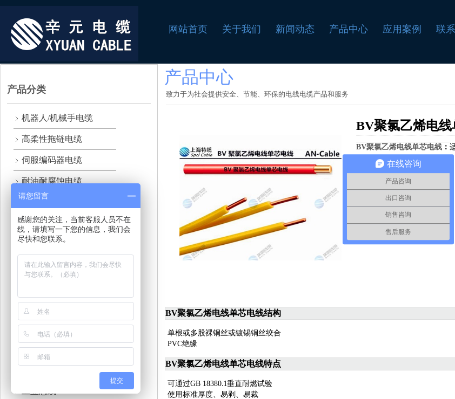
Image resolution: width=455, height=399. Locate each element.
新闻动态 (295, 29)
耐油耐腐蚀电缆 (52, 180)
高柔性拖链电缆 (52, 138)
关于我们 (241, 29)
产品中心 (348, 29)
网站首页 (188, 29)
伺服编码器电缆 (52, 159)
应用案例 (402, 29)
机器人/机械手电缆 (57, 117)
